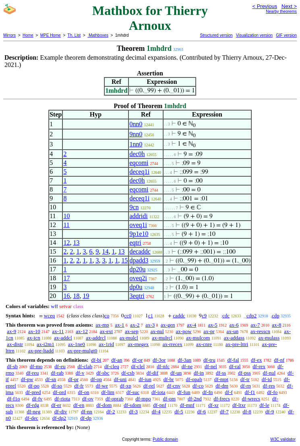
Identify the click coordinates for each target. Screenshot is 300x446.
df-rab (57, 373)
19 (86, 295)
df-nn (86, 411)
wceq (49, 316)
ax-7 (255, 325)
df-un (176, 373)
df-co (197, 386)
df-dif (153, 373)
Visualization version (254, 35)
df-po (33, 386)
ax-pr (208, 331)
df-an (116, 360)
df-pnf (159, 405)
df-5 (178, 411)
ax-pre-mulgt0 (82, 351)
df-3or (159, 360)
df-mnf (187, 405)
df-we (102, 386)
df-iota (158, 392)
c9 (204, 316)
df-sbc (103, 373)
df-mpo (143, 399)
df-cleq (111, 366)
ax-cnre (204, 344)
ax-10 (34, 331)
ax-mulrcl (162, 338)
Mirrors (9, 35)
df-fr (79, 386)
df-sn (51, 379)
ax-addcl (63, 338)
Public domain (165, 439)
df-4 (156, 411)
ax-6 (234, 325)
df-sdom (132, 405)
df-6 (201, 411)
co (106, 316)
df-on (83, 392)
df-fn (208, 392)
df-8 (246, 411)
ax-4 (191, 325)
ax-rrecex (172, 344)
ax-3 (150, 325)
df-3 (133, 411)
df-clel (138, 366)
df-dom (104, 405)
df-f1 (250, 392)
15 (124, 260)
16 (66, 295)
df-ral (235, 366)
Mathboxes (97, 35)
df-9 (269, 411)
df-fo (272, 392)
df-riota (62, 399)
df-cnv (173, 386)
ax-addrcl (96, 338)
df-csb (127, 373)
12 (66, 242)
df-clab (84, 366)
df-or (137, 360)
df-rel (149, 386)
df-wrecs (251, 399)
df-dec (31, 418)
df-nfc (163, 366)
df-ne (187, 366)
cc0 (127, 316)
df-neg (33, 411)
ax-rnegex (138, 344)
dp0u (135, 286)
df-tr (245, 379)
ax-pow (184, 331)
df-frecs (221, 399)
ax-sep (132, 331)
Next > (289, 6)
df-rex (258, 366)
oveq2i (138, 278)
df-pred (33, 392)
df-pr (73, 379)
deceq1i (139, 171)
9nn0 (135, 134)
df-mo (36, 366)
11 (66, 224)
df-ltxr (239, 405)
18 (76, 295)
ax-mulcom (198, 338)
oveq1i (138, 224)
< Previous (264, 6)
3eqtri (136, 295)
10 (66, 216)
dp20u (137, 269)
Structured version (216, 35)
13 (76, 242)
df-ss (221, 373)
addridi (138, 216)
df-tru (209, 360)
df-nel (211, 366)
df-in (199, 373)
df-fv (37, 399)
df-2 (110, 411)
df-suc (133, 392)
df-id (267, 379)
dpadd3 (138, 260)
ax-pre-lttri (237, 344)
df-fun (183, 392)
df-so (57, 386)
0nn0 (135, 124)
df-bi (96, 360)
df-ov (87, 399)
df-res (269, 386)
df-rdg (32, 405)
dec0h (137, 153)
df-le (264, 405)
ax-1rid (106, 344)
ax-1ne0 (76, 344)
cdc (226, 316)
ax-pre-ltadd (41, 351)
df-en (78, 405)
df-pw (27, 379)
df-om (169, 399)
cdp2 (251, 316)
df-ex (256, 360)
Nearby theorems (281, 11)
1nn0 (135, 144)
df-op (96, 379)
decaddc (139, 251)
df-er (56, 405)
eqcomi (138, 162)
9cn (134, 207)
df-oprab (115, 399)
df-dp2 (59, 418)
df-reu (32, 373)
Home (28, 35)
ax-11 (58, 331)
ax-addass (234, 338)
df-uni (120, 379)
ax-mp (102, 325)
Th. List (74, 35)
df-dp (85, 418)
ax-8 (276, 325)
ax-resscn (260, 331)
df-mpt (221, 379)
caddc (179, 316)
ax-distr (15, 344)
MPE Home (50, 35)
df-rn (245, 386)
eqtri (135, 242)
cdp (275, 316)
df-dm (221, 386)
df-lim (107, 392)
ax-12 (82, 331)
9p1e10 (138, 233)
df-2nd (195, 399)
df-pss (244, 373)
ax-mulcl (129, 338)
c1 (150, 316)
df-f (229, 392)
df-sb (12, 366)
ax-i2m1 (45, 344)
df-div (60, 411)
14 (105, 251)
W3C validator (283, 439)
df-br (168, 379)
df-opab (194, 379)
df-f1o (13, 399)
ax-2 (134, 325)
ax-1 (119, 325)
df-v (80, 373)
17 (66, 278)
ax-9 (11, 331)
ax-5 (212, 325)
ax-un (233, 331)
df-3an (184, 360)
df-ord (59, 392)
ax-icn (33, 338)
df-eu (59, 366)
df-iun (145, 379)
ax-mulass (269, 338)
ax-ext (106, 331)
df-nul (269, 373)
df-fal (233, 360)
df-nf (279, 360)
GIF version (286, 35)
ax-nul (157, 331)
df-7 (224, 411)
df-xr (213, 405)
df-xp (125, 386)
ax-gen (168, 325)
